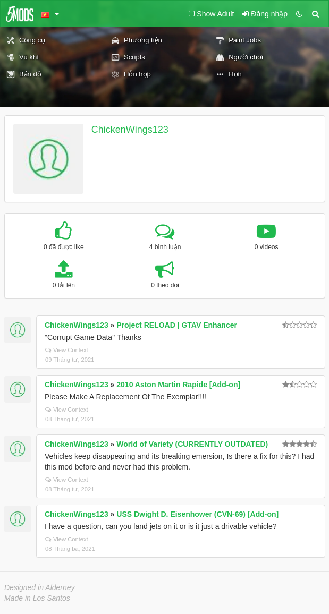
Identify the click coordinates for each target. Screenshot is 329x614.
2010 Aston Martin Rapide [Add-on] (178, 384)
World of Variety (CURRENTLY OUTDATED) (192, 444)
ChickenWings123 (129, 129)
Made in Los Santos (37, 598)
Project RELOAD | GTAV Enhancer (176, 325)
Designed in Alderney (39, 587)
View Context (66, 350)
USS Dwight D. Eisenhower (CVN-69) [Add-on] (197, 514)
